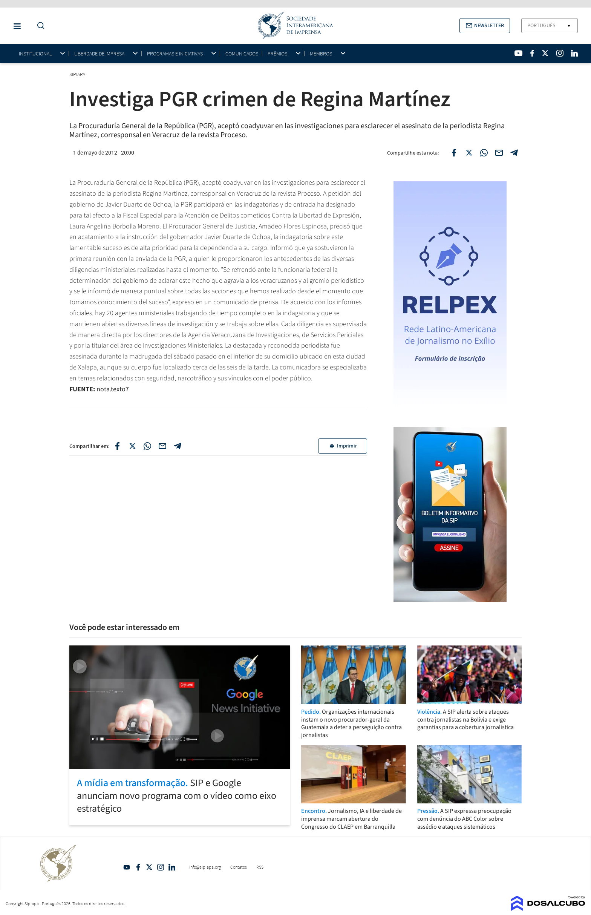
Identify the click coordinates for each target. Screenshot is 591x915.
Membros (321, 54)
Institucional (35, 54)
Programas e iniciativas (175, 54)
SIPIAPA (77, 74)
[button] (484, 25)
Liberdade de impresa (99, 54)
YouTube (126, 867)
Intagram (160, 867)
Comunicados (241, 53)
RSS (259, 867)
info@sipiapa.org (205, 867)
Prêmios (277, 54)
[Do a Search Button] (38, 26)
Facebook (138, 867)
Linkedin (171, 867)
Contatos (238, 867)
